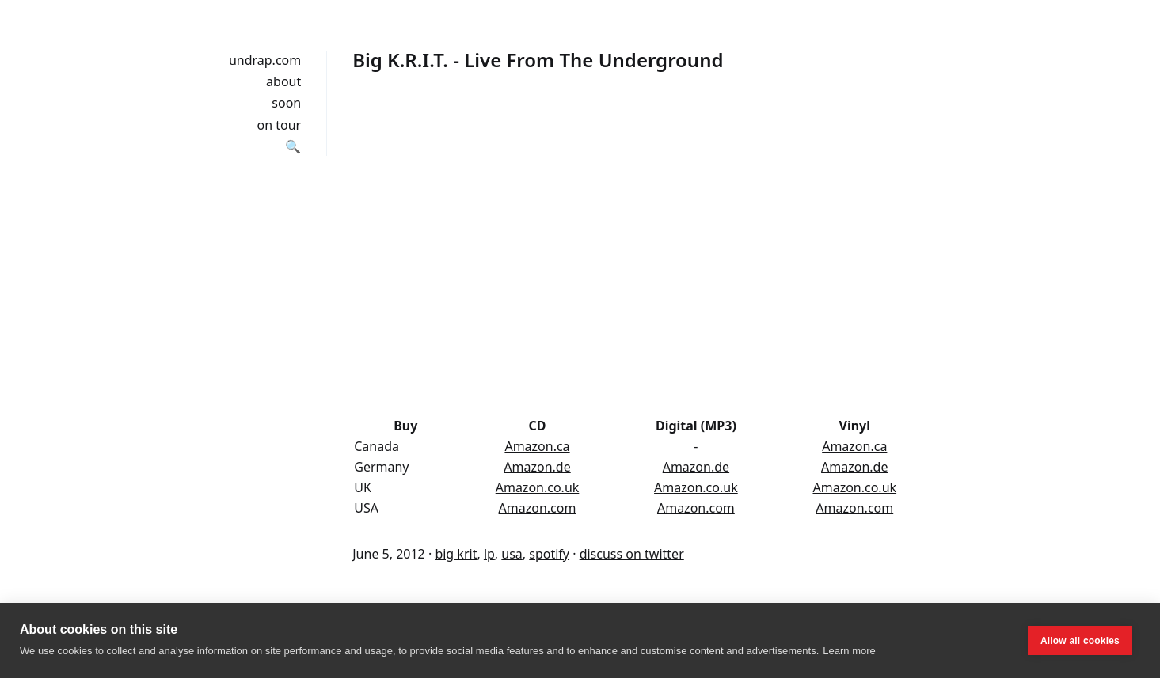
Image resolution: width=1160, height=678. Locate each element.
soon (286, 103)
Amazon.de (537, 466)
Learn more (849, 651)
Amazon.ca (536, 446)
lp (489, 553)
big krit (456, 553)
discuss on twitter (632, 553)
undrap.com (265, 60)
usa (512, 553)
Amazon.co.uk (538, 487)
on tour (279, 125)
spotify (549, 553)
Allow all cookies (1080, 640)
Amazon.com (537, 508)
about (283, 81)
